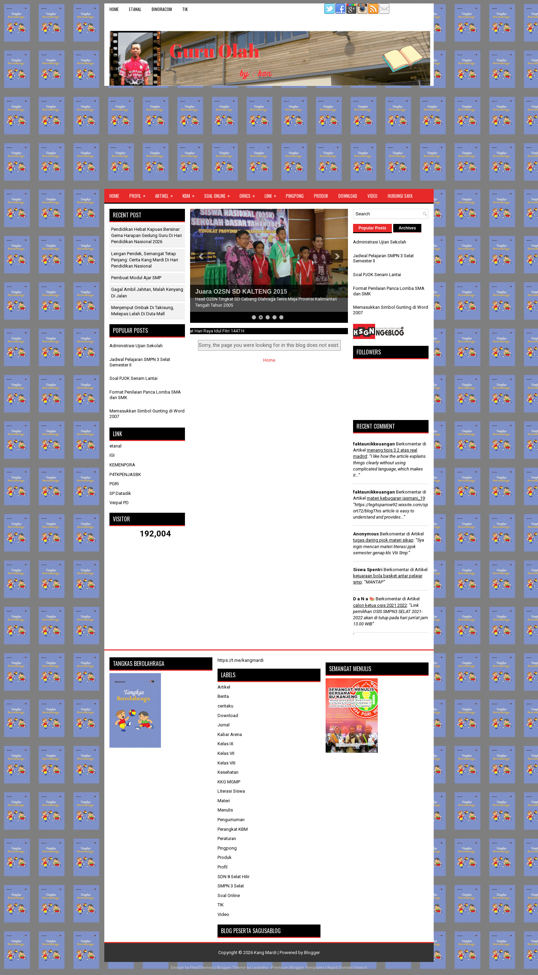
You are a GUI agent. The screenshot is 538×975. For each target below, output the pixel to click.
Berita (223, 696)
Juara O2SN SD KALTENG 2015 (241, 291)
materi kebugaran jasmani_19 (396, 498)
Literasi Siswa (231, 791)
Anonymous (366, 533)
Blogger (312, 952)
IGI (112, 455)
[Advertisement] (269, 137)
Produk (321, 195)
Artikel (166, 194)
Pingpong (295, 195)
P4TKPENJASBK (125, 474)
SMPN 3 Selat (231, 885)
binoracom (162, 9)
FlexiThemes (202, 967)
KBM (191, 194)
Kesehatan (228, 772)
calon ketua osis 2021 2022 (380, 605)
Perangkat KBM (233, 829)
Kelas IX (225, 743)
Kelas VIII (226, 763)
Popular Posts (372, 228)
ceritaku (225, 705)
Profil (139, 194)
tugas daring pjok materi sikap (383, 540)
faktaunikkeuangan (374, 443)
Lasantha (260, 967)
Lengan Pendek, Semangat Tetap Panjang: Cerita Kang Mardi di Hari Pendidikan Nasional (144, 260)
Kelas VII (226, 753)
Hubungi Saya (400, 195)
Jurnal (224, 724)
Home (114, 9)
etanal (135, 9)
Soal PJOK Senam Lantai (133, 378)
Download (347, 195)
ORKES (249, 194)
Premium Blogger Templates (297, 967)
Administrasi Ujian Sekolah (136, 345)
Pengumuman (231, 819)
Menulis (225, 810)
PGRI (114, 483)
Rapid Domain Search (347, 967)
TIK (185, 9)
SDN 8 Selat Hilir (233, 876)
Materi (224, 800)
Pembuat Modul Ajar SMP (136, 277)
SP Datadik (120, 493)
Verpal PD (119, 502)
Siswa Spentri (368, 569)
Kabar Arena (230, 734)
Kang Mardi (266, 952)
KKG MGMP (229, 781)
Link (273, 194)
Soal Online (219, 194)
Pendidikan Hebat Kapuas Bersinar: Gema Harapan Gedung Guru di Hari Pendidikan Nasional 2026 (146, 235)
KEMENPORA (122, 464)
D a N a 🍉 (364, 598)
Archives (407, 228)
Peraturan (227, 838)
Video (372, 195)
